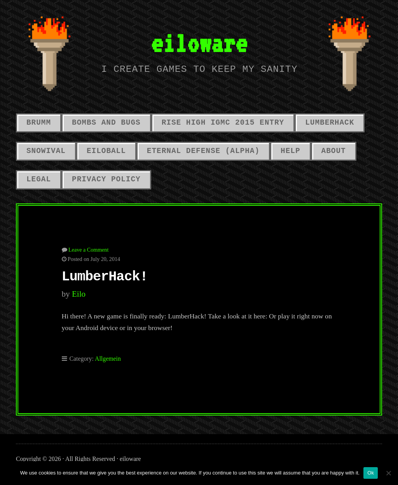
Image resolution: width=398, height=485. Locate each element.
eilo (79, 294)
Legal (38, 179)
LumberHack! (105, 277)
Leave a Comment (88, 250)
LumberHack (329, 122)
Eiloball (106, 151)
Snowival (46, 151)
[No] (388, 473)
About (333, 151)
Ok (370, 473)
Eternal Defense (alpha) (203, 151)
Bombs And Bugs (106, 122)
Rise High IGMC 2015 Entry (223, 122)
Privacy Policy (106, 179)
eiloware (199, 43)
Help (290, 151)
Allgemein (108, 358)
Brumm (38, 122)
